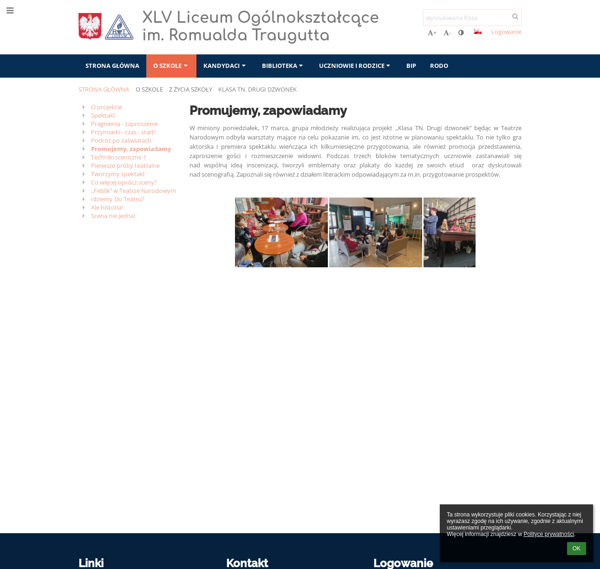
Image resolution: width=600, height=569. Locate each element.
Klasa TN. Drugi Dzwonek (257, 89)
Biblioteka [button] (283, 65)
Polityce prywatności (548, 534)
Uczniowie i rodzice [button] (355, 65)
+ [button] (432, 32)
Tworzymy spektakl (117, 174)
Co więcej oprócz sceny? (124, 182)
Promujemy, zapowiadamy (131, 149)
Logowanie (506, 31)
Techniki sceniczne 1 (118, 157)
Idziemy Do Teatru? (117, 199)
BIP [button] (411, 65)
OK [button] (576, 548)
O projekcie (106, 107)
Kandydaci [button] (225, 65)
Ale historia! (107, 207)
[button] (478, 31)
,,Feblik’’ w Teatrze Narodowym (133, 190)
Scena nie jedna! (113, 216)
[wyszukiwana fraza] (472, 17)
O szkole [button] (171, 65)
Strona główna (103, 89)
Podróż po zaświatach (121, 140)
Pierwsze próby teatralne (125, 165)
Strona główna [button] (112, 65)
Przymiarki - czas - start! (123, 132)
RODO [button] (439, 65)
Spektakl (103, 115)
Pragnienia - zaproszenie (124, 123)
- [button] (447, 32)
